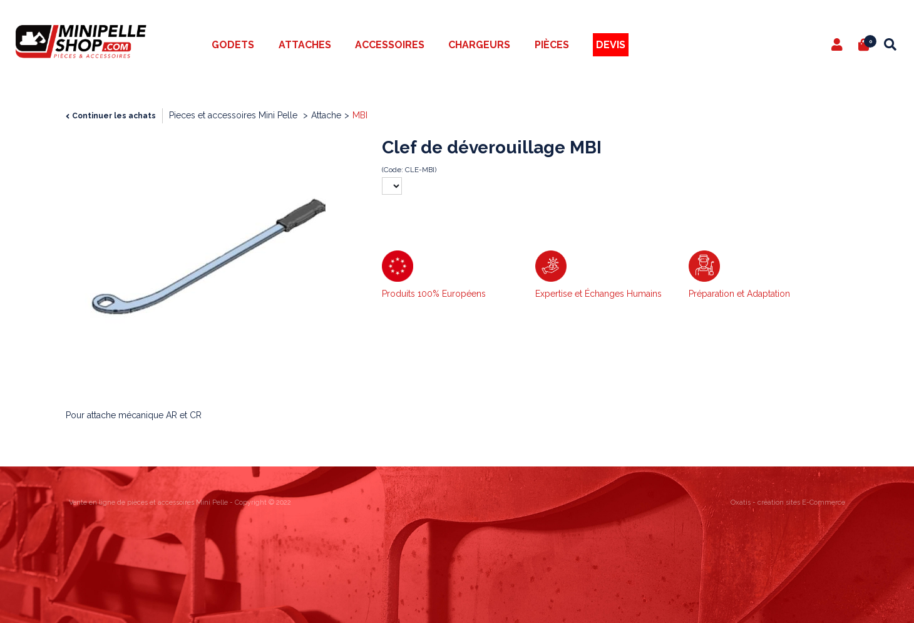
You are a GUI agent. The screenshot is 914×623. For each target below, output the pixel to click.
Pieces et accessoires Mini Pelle (234, 115)
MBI (359, 115)
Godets (233, 45)
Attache (326, 115)
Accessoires (389, 45)
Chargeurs (479, 45)
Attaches (305, 45)
